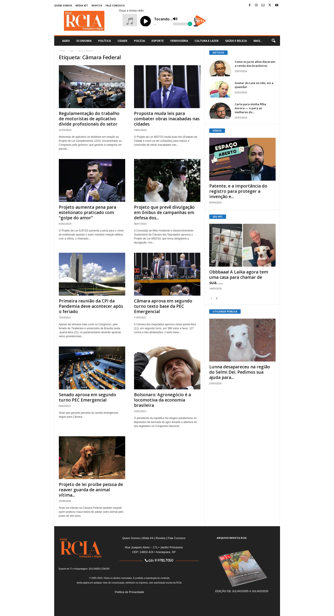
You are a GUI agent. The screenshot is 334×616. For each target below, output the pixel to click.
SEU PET (218, 216)
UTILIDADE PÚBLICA (225, 311)
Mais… (257, 41)
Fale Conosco (115, 5)
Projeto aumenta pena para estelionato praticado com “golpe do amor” (87, 212)
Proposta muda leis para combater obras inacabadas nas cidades (167, 119)
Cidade (122, 41)
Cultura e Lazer (207, 41)
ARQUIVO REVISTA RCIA (232, 537)
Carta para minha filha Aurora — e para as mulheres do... (250, 108)
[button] (273, 41)
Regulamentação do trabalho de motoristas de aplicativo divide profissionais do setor (89, 119)
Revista (97, 5)
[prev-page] (211, 298)
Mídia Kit (81, 5)
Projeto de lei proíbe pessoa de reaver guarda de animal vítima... (91, 490)
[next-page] (217, 298)
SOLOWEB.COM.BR (99, 569)
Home (62, 50)
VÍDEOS (217, 130)
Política (104, 41)
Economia (84, 41)
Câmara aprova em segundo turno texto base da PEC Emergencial (163, 306)
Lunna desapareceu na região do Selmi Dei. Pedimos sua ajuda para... (239, 372)
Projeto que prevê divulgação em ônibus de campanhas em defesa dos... (164, 212)
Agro (66, 41)
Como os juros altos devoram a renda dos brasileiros (255, 64)
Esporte (158, 41)
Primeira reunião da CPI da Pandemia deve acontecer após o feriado (91, 306)
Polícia (139, 41)
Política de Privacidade (129, 592)
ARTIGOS (218, 52)
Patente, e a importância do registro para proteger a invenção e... (238, 191)
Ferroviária (179, 41)
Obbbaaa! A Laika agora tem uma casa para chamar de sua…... (238, 277)
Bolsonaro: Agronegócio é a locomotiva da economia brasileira (162, 400)
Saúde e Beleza (236, 41)
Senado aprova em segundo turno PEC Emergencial (87, 397)
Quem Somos (63, 5)
